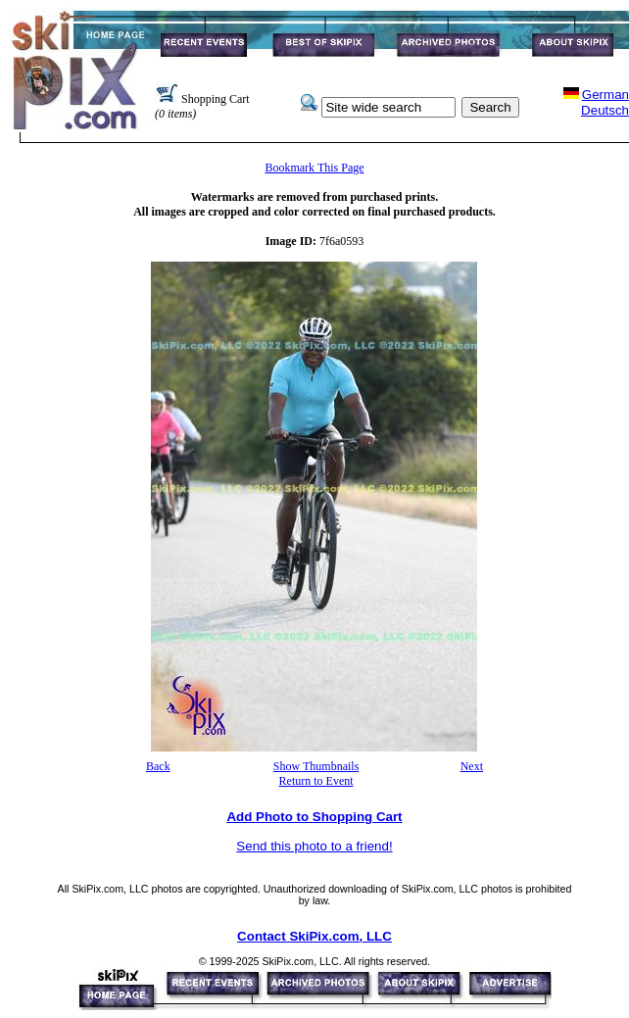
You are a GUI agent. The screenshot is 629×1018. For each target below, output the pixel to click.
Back (158, 766)
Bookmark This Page (314, 167)
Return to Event (316, 781)
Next (471, 766)
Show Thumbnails (316, 766)
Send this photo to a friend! (314, 846)
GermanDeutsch (605, 102)
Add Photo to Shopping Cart (314, 816)
